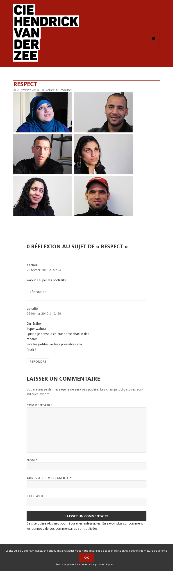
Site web (35, 496)
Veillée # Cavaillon (59, 90)
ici (115, 564)
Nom (32, 460)
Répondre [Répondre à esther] (38, 292)
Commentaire (39, 405)
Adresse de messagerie (49, 478)
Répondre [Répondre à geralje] (38, 361)
